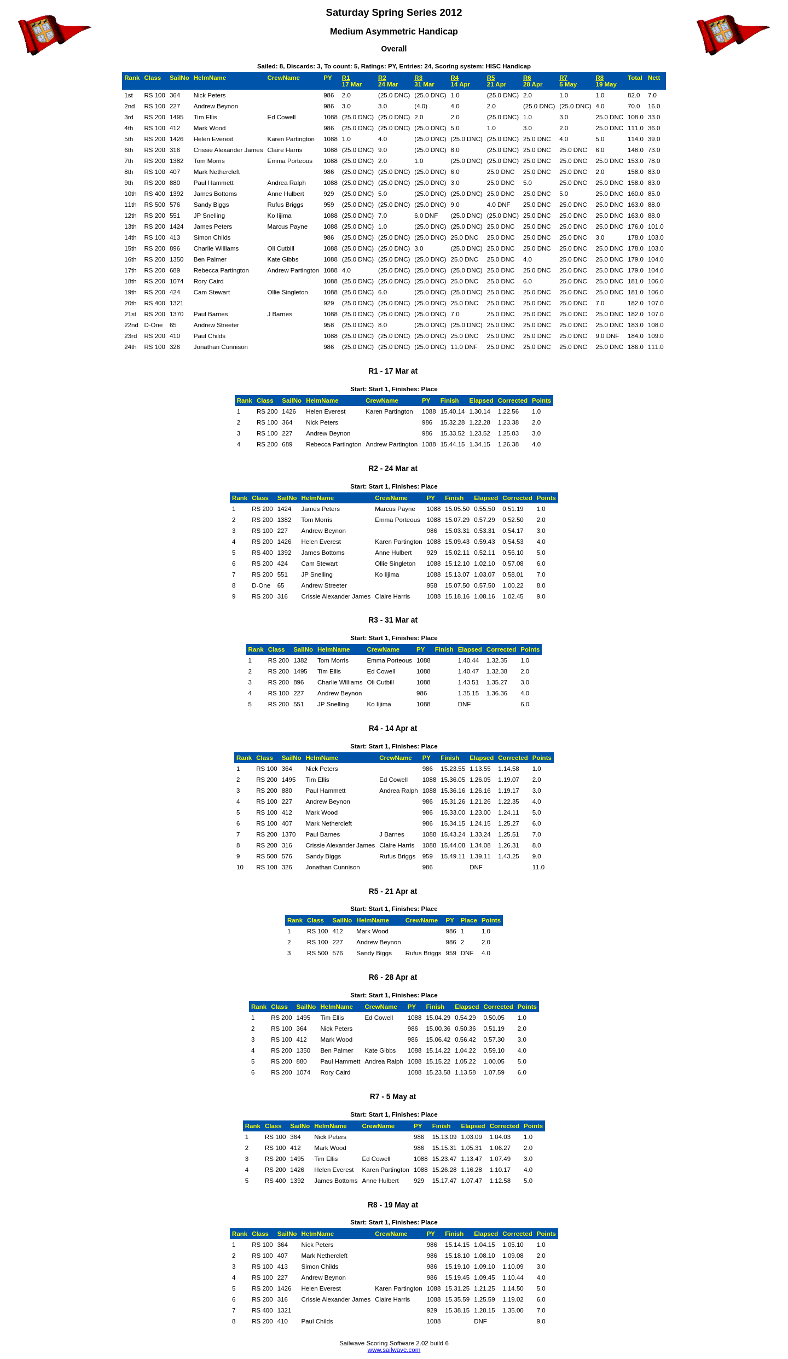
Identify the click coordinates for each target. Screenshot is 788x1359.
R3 (418, 77)
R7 (563, 77)
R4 (455, 77)
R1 (346, 77)
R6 (527, 77)
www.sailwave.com (394, 1349)
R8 (599, 77)
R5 (491, 77)
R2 (382, 77)
